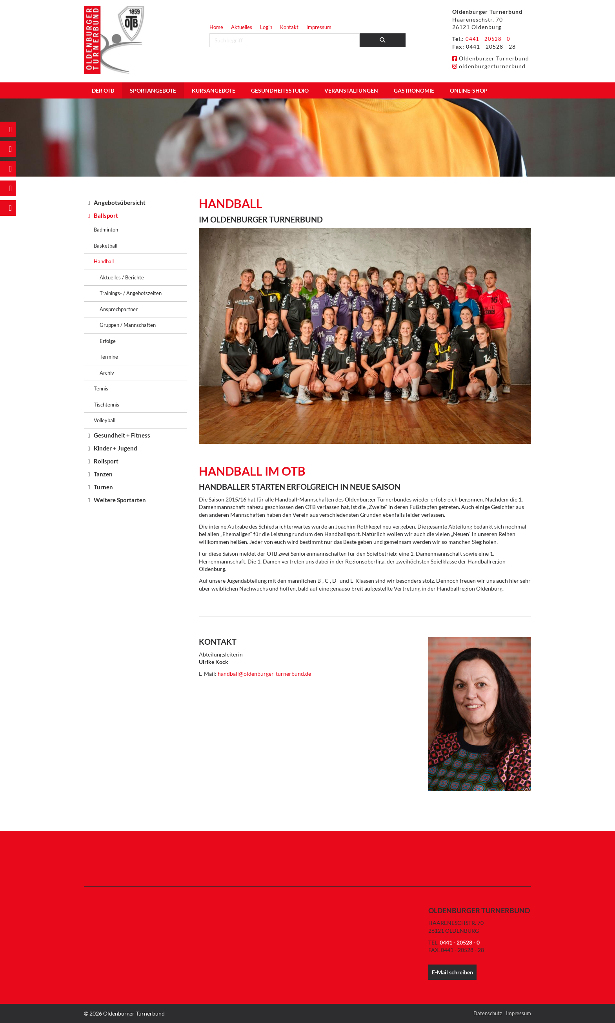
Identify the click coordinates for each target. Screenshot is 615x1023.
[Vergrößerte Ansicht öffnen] (365, 336)
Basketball (105, 246)
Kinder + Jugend (115, 448)
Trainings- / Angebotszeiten (131, 293)
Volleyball (104, 420)
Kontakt (289, 27)
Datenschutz (487, 1013)
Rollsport (106, 461)
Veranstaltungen (351, 90)
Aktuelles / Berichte (122, 277)
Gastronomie (414, 90)
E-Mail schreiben (452, 972)
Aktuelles (241, 27)
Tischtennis (106, 404)
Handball (104, 261)
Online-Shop (469, 90)
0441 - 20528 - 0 (489, 38)
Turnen (103, 487)
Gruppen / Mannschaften (128, 325)
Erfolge (108, 341)
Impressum (318, 27)
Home (216, 27)
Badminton (106, 229)
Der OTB (103, 90)
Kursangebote (213, 90)
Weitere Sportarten (120, 499)
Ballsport (106, 215)
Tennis (101, 388)
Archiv (107, 373)
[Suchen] (383, 40)
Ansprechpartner (119, 309)
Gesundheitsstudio (280, 90)
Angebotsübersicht (120, 202)
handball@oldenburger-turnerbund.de (264, 673)
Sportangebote (153, 90)
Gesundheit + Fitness (122, 435)
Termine (109, 357)
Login (266, 27)
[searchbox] (284, 40)
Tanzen (103, 474)
